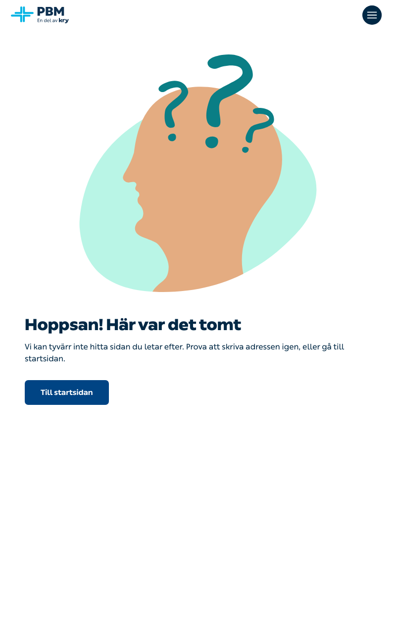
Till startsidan (67, 392)
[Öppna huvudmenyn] (373, 15)
